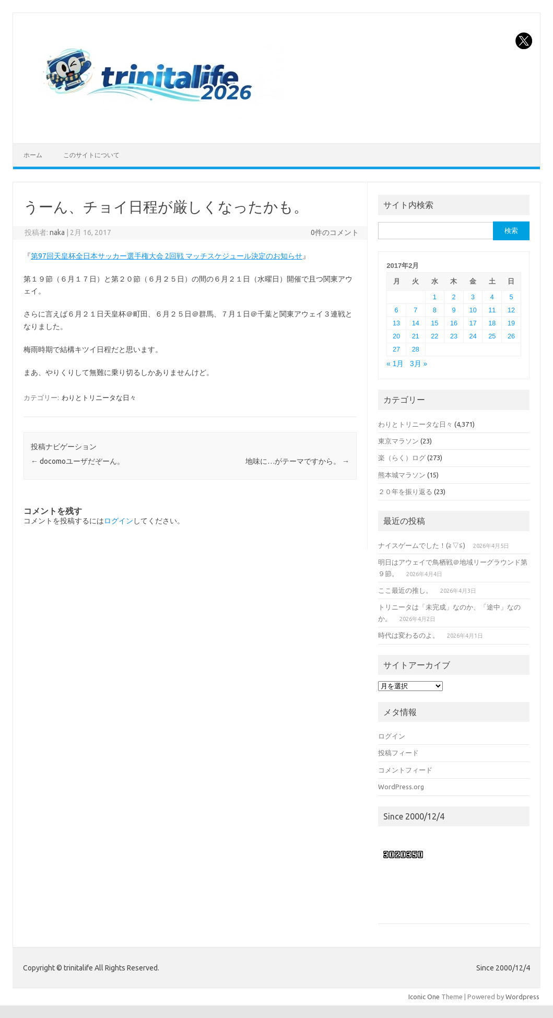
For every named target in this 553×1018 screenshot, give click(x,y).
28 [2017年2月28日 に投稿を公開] (415, 349)
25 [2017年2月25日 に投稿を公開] (492, 336)
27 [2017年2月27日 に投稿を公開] (396, 349)
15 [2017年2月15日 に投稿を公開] (434, 323)
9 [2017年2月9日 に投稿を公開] (453, 310)
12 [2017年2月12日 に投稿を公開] (511, 310)
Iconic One (424, 996)
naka (57, 232)
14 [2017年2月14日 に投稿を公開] (415, 323)
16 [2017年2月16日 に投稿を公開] (453, 323)
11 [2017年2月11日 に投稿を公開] (492, 310)
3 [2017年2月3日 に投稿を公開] (473, 297)
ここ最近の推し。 (405, 590)
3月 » (418, 364)
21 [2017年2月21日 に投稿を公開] (415, 336)
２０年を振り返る (405, 491)
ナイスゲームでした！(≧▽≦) (421, 545)
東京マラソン (398, 440)
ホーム (32, 154)
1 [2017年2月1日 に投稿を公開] (435, 297)
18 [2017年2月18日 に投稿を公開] (492, 323)
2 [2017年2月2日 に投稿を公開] (453, 297)
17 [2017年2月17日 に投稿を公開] (473, 323)
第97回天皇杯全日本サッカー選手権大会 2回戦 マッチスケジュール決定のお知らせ (166, 256)
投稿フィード (398, 752)
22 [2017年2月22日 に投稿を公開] (434, 336)
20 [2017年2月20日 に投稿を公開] (396, 336)
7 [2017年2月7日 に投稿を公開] (415, 310)
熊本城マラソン (402, 474)
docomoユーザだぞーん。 (77, 461)
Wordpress (522, 996)
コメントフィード (405, 770)
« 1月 (395, 364)
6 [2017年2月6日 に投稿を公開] (396, 310)
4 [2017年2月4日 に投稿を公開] (492, 297)
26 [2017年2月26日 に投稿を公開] (511, 336)
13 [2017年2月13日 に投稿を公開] (396, 323)
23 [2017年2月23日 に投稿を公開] (453, 336)
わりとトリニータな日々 (99, 397)
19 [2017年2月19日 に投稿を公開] (511, 323)
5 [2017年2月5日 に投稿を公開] (511, 297)
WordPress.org (401, 786)
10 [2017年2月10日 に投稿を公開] (473, 310)
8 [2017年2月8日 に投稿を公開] (435, 310)
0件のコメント (335, 232)
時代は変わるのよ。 (408, 635)
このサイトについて (91, 154)
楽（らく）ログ (402, 457)
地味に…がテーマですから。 (297, 461)
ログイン (118, 521)
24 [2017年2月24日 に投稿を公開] (473, 336)
